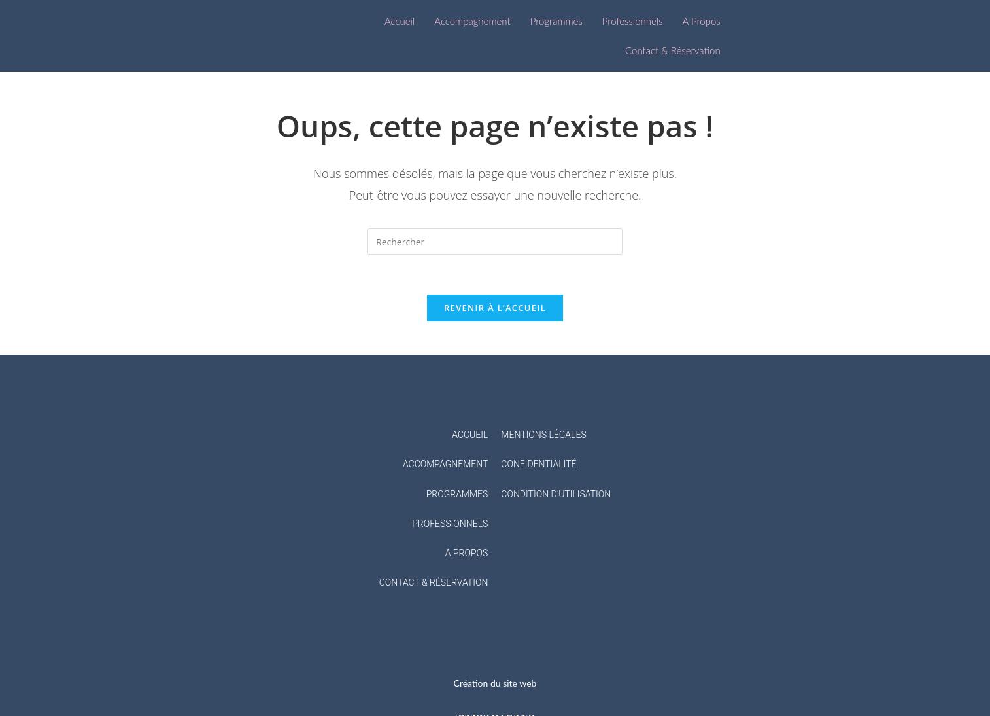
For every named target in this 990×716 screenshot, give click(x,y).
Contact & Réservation (673, 50)
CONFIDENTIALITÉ (538, 464)
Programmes (556, 21)
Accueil (399, 21)
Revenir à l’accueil (495, 307)
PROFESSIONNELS (450, 523)
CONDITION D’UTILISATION (556, 494)
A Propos (702, 21)
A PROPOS (466, 553)
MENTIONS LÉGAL (538, 434)
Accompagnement (472, 21)
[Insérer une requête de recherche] (495, 241)
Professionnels (632, 21)
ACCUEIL (470, 434)
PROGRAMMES (457, 494)
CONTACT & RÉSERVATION (433, 582)
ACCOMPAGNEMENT (445, 464)
